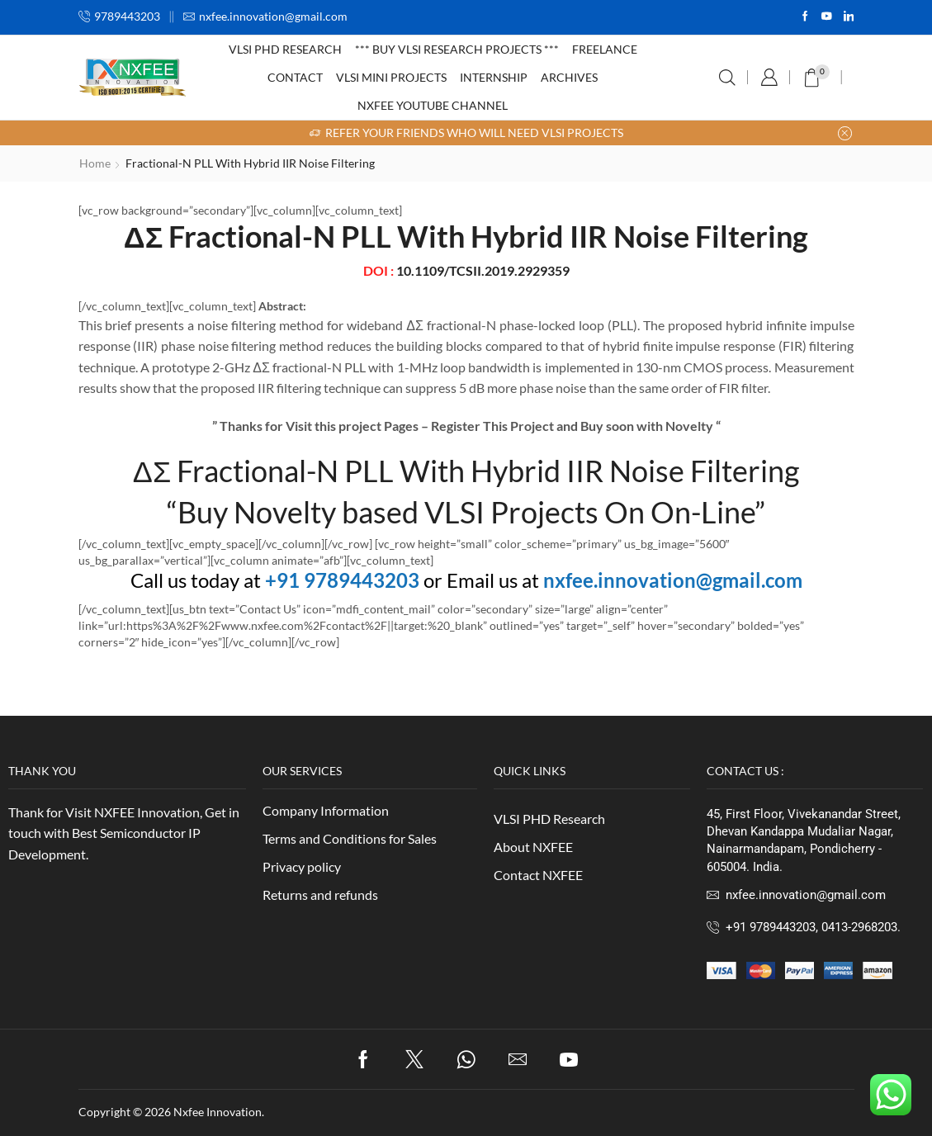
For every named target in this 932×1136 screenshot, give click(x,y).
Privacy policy (302, 866)
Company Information (326, 810)
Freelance (604, 49)
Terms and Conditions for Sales (350, 838)
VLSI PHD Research (285, 49)
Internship (494, 77)
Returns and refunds (320, 894)
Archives (569, 77)
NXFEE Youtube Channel (432, 105)
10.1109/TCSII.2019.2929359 (483, 270)
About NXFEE (533, 846)
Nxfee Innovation (217, 1112)
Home (95, 163)
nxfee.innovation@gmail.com (672, 580)
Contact (295, 77)
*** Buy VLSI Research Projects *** (457, 49)
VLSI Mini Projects (391, 77)
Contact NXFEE (538, 875)
